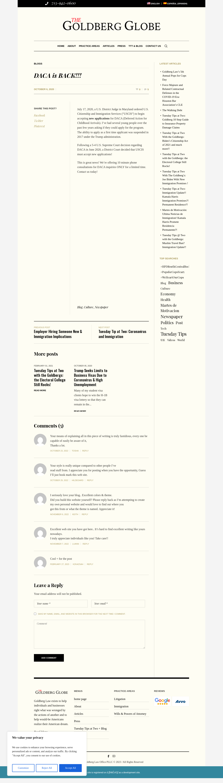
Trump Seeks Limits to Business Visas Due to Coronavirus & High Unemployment (90, 377)
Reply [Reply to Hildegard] (90, 485)
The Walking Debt (172, 110)
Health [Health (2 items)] (165, 299)
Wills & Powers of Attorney (130, 718)
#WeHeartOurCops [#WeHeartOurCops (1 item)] (172, 277)
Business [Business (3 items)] (175, 282)
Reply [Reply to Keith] (85, 519)
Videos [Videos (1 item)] (171, 340)
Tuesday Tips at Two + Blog (90, 733)
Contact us (80, 740)
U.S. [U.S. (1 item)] (163, 340)
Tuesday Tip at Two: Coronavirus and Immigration (122, 333)
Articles (78, 718)
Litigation (119, 703)
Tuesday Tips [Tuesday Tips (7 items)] (174, 334)
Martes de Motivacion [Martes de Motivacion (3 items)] (170, 308)
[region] (47, 754)
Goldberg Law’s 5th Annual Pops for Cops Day (174, 75)
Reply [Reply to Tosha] (85, 455)
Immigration (121, 711)
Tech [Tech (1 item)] (163, 328)
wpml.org (112, 777)
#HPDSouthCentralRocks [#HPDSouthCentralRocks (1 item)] (176, 266)
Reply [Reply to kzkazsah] (90, 569)
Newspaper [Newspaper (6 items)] (172, 316)
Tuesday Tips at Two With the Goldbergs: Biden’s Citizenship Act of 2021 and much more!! (175, 140)
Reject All (47, 768)
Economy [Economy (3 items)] (168, 293)
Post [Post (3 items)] (179, 322)
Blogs (38, 63)
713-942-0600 (64, 3)
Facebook (39, 115)
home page (80, 703)
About (77, 711)
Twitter (38, 121)
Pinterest (39, 126)
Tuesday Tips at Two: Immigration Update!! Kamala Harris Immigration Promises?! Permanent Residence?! (175, 196)
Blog (79, 307)
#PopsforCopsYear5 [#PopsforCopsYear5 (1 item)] (172, 272)
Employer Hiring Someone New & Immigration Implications (58, 333)
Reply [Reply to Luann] (86, 548)
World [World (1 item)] (181, 340)
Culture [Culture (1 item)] (165, 288)
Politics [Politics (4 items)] (167, 322)
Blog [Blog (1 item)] (163, 283)
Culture (88, 307)
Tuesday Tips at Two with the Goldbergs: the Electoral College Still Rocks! (49, 377)
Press (77, 725)
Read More (40, 390)
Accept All (70, 768)
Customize (23, 768)
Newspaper (101, 307)
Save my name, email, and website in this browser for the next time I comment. (81, 619)
